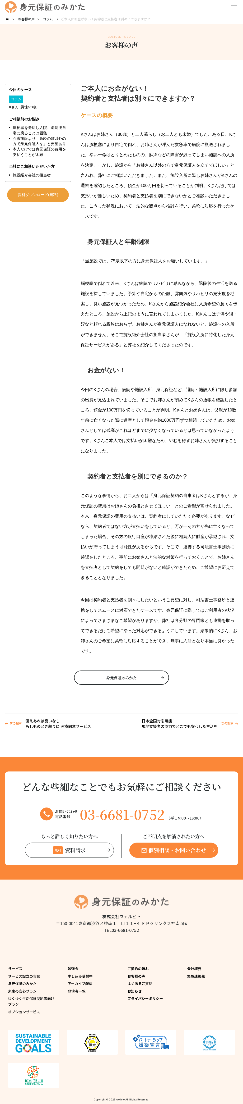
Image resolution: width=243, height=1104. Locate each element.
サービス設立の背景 (24, 976)
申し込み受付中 (80, 976)
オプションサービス (24, 1011)
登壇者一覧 (77, 991)
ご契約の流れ (138, 968)
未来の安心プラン (22, 991)
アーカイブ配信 (80, 983)
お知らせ (134, 991)
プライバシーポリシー (145, 998)
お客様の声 (136, 976)
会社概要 (194, 968)
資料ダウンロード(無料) (38, 195)
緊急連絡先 (196, 976)
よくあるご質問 (139, 983)
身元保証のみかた (22, 983)
